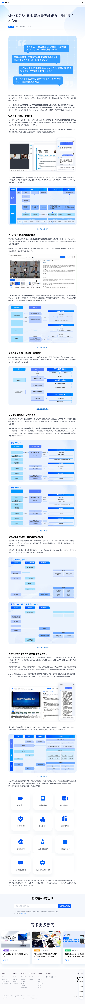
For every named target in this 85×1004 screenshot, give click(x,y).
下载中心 (23, 979)
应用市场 (15, 979)
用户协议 (31, 979)
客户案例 (23, 981)
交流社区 (23, 985)
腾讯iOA (39, 987)
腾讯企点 (40, 981)
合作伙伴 (15, 981)
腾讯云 (39, 977)
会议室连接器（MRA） (7, 983)
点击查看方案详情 (42, 229)
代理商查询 (15, 983)
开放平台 (15, 977)
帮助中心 (23, 983)
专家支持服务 (24, 987)
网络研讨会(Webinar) (6, 979)
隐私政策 (31, 977)
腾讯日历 (40, 979)
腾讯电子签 (40, 983)
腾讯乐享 (40, 985)
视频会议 (4, 977)
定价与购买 (23, 977)
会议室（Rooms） (6, 981)
